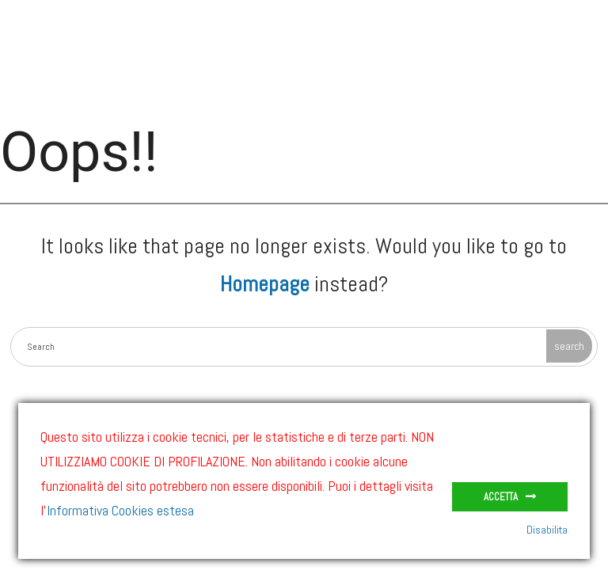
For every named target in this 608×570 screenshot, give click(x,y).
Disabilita (547, 529)
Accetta (501, 497)
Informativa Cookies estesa (120, 510)
